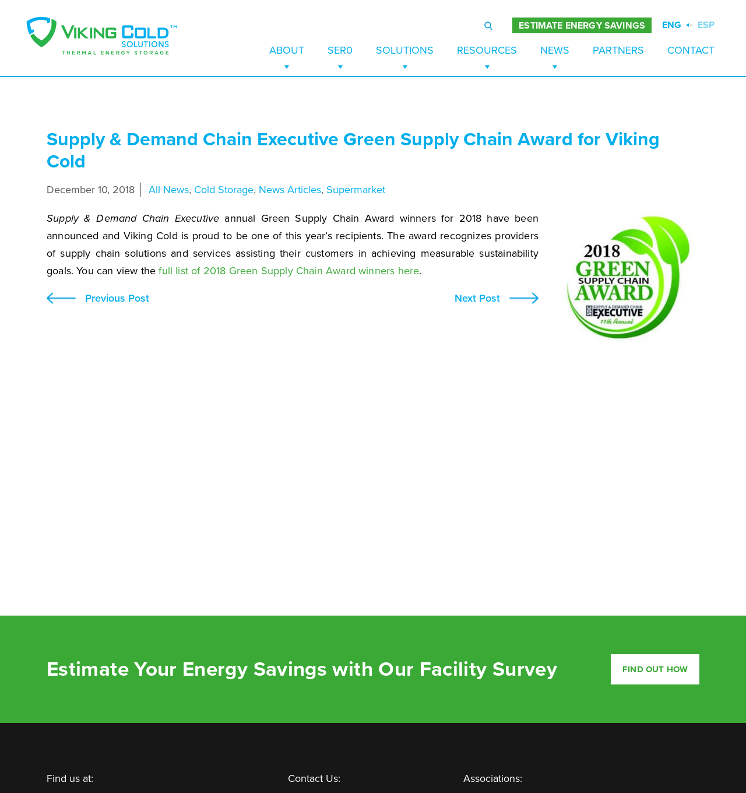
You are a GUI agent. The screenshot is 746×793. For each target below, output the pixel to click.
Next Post (477, 298)
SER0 (340, 50)
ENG (671, 25)
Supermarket (355, 189)
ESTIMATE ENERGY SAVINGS (582, 26)
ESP (706, 25)
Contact (691, 50)
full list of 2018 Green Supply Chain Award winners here (289, 270)
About (286, 50)
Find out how (655, 669)
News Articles (290, 189)
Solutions (405, 50)
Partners (618, 50)
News (554, 50)
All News (169, 189)
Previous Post (117, 298)
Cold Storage (224, 189)
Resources (487, 50)
